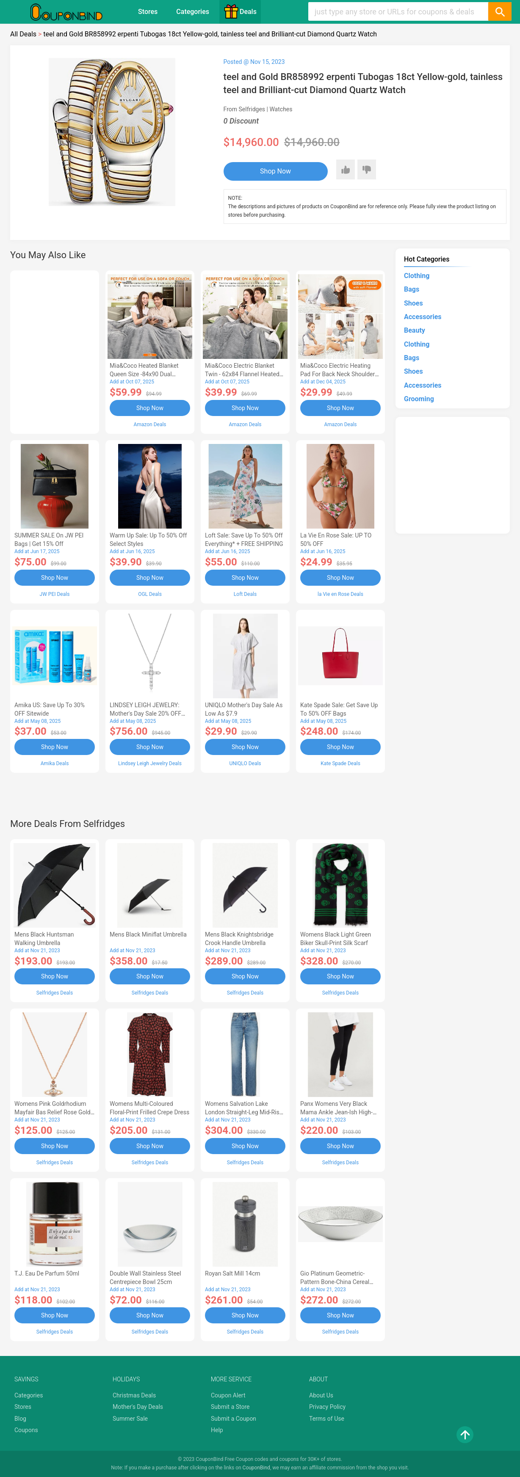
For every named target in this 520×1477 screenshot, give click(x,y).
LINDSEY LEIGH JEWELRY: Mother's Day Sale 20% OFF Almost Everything (145, 713)
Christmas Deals (134, 1395)
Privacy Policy (327, 1406)
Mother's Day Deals (138, 1406)
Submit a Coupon (233, 1418)
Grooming (419, 399)
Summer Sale (130, 1418)
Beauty (414, 330)
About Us (321, 1395)
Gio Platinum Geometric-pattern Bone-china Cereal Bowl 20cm (334, 1282)
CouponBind (256, 1468)
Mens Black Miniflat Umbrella (148, 934)
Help (217, 1430)
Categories (192, 12)
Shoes (413, 303)
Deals (240, 11)
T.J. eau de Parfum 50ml (46, 1273)
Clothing (416, 276)
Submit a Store (230, 1406)
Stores (148, 12)
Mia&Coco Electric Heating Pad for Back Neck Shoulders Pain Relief (339, 374)
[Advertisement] (54, 351)
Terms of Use (326, 1418)
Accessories (422, 317)
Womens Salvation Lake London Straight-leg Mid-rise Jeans (243, 1112)
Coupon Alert (228, 1395)
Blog (20, 1418)
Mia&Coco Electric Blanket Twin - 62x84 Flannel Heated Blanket (242, 374)
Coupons (26, 1430)
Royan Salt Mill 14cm (232, 1273)
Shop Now (275, 171)
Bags (411, 289)
